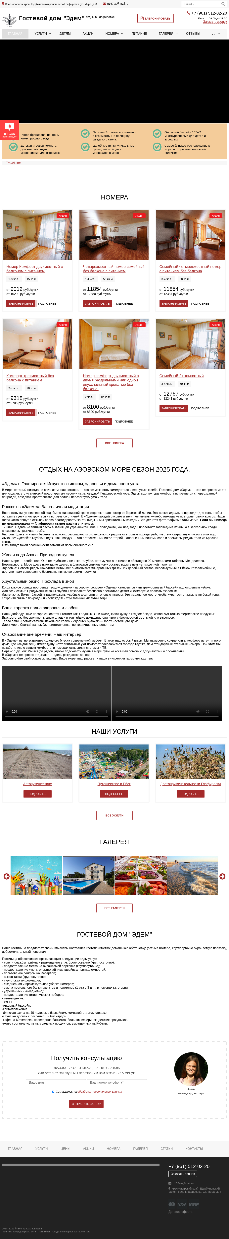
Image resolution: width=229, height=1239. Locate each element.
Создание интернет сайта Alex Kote (71, 1231)
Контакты (194, 1148)
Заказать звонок (215, 21)
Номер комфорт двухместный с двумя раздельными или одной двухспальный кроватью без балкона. (111, 382)
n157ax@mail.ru (117, 3)
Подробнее (47, 303)
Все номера (114, 443)
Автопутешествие (37, 784)
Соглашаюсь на (89, 1091)
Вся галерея (114, 908)
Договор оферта (180, 1211)
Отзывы (193, 33)
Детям (65, 33)
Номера (112, 33)
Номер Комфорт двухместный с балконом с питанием (34, 269)
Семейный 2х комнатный (182, 376)
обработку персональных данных (99, 1091)
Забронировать (155, 18)
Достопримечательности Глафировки (190, 784)
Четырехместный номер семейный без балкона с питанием (114, 269)
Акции (88, 33)
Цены (65, 1148)
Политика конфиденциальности (19, 1231)
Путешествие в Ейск (114, 784)
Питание (139, 33)
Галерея (166, 33)
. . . (214, 33)
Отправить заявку (86, 1104)
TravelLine (13, 163)
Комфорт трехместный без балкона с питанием (30, 378)
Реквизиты (44, 1231)
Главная (15, 33)
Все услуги (114, 815)
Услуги (40, 33)
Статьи (166, 1148)
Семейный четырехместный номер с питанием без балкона (190, 269)
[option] (36, 875)
